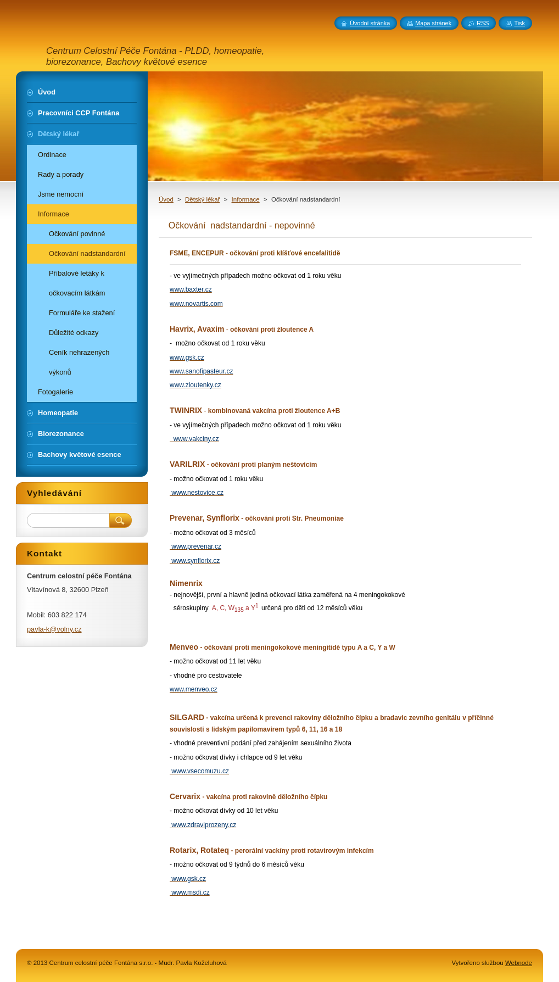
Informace (246, 199)
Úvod (166, 199)
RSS (483, 23)
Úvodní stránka (370, 23)
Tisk (519, 23)
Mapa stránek (433, 23)
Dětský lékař (202, 199)
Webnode (518, 962)
